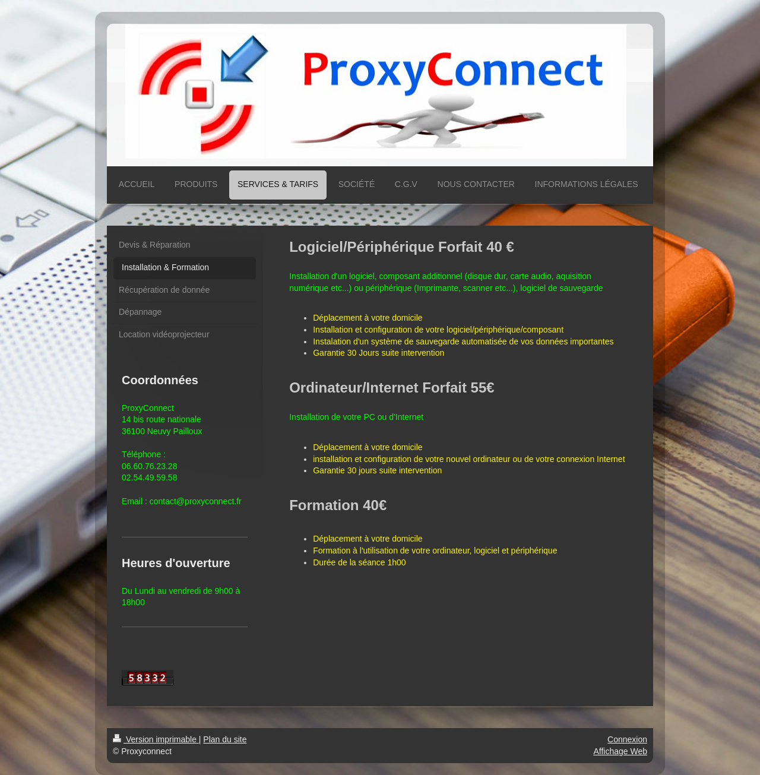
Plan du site (224, 739)
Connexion (627, 739)
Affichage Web (620, 751)
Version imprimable (156, 739)
